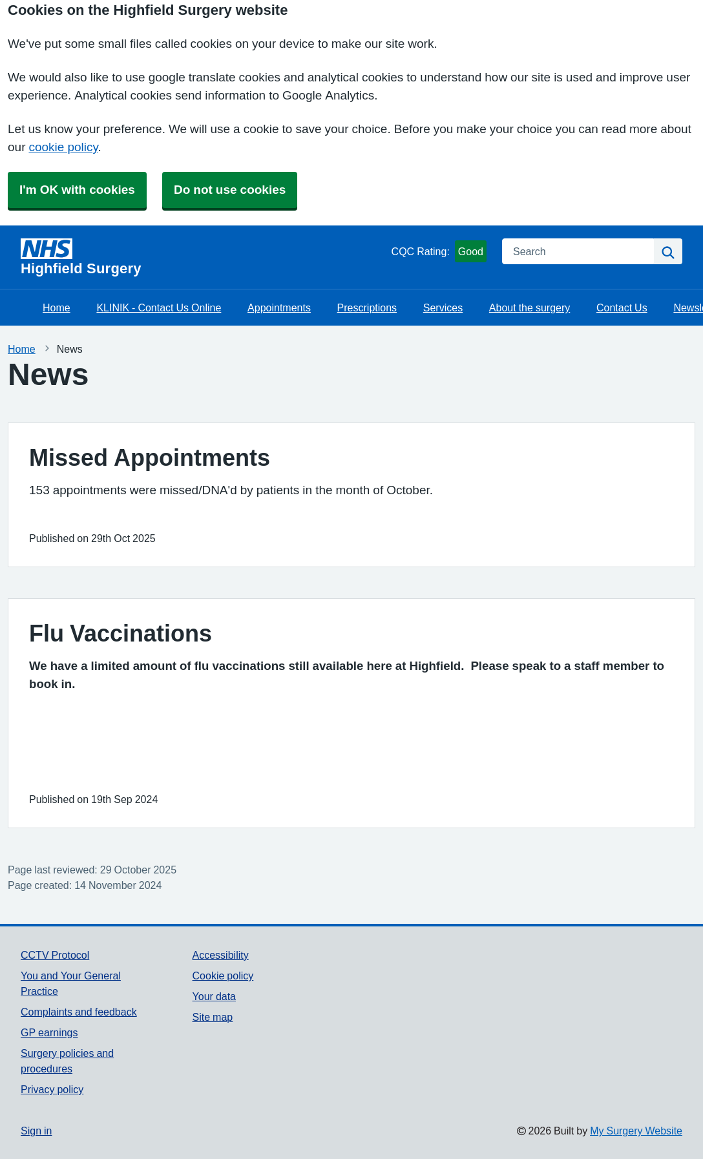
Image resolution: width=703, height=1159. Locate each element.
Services (443, 307)
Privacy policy (52, 1089)
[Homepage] (203, 257)
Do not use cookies (230, 189)
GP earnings (49, 1032)
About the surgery (529, 307)
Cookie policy (223, 975)
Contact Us (621, 307)
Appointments (279, 307)
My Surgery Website (636, 1130)
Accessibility (221, 955)
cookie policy (63, 147)
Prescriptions (367, 307)
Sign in (36, 1130)
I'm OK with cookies (77, 189)
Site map (213, 1017)
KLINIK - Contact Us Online (158, 307)
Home (56, 307)
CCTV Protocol (55, 955)
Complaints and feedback (79, 1012)
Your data (214, 996)
